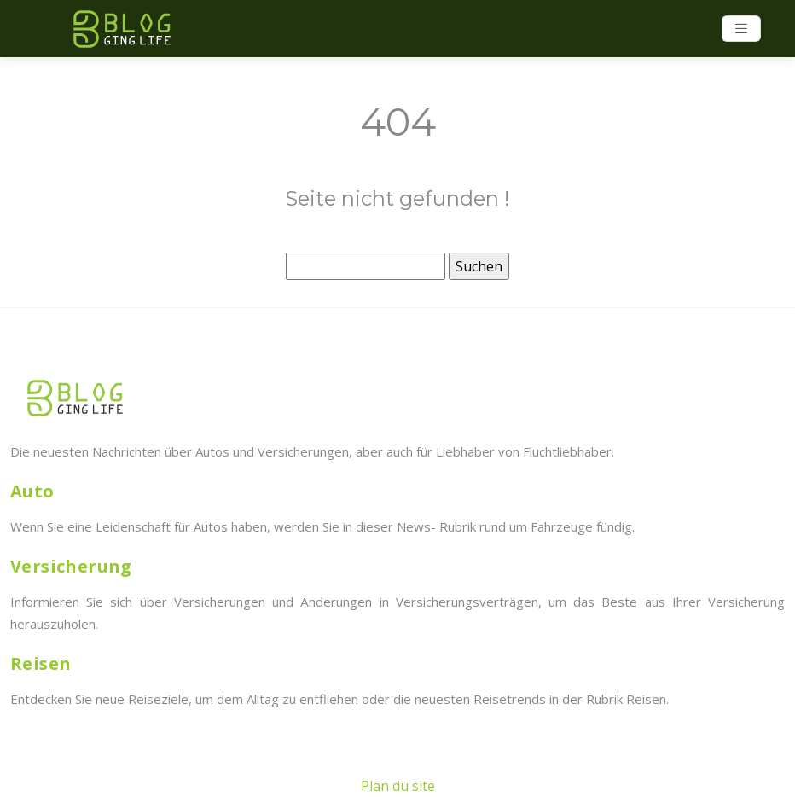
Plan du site (398, 786)
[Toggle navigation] (741, 28)
